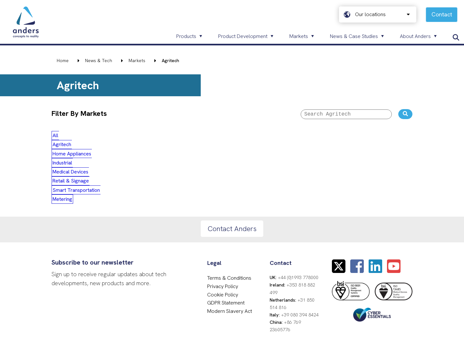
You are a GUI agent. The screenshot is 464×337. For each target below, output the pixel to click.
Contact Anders (232, 167)
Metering (349, 136)
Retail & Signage (251, 136)
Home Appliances (125, 136)
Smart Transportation (304, 136)
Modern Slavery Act (229, 249)
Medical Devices (205, 136)
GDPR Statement (226, 241)
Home (63, 60)
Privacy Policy (222, 224)
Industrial (166, 136)
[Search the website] (405, 114)
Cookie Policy (222, 232)
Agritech (85, 136)
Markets (137, 60)
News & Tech (98, 60)
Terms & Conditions (229, 216)
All (61, 136)
